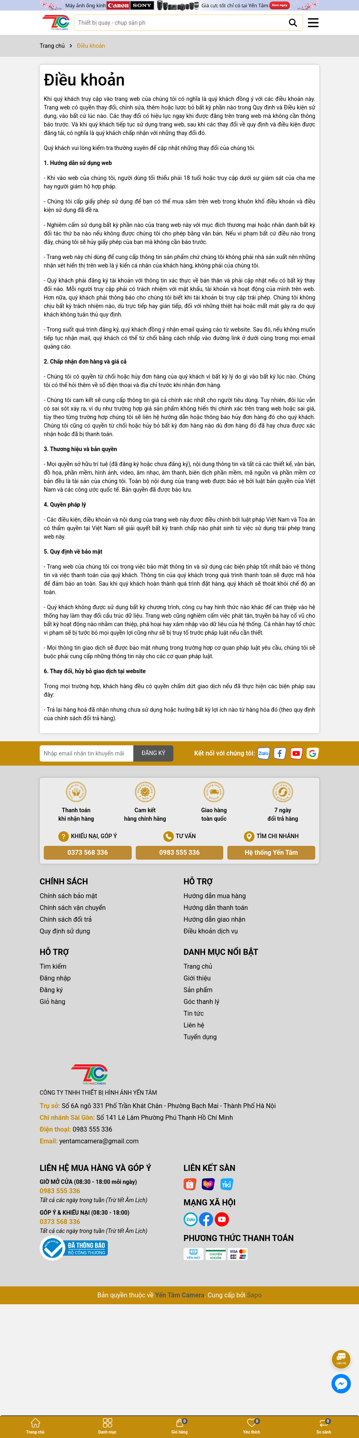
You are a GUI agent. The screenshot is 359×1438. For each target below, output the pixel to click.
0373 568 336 (87, 852)
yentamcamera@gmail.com (99, 1141)
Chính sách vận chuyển (73, 908)
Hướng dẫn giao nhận (215, 919)
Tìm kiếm (53, 966)
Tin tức (194, 1013)
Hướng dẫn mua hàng (215, 896)
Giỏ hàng (52, 1002)
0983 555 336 (179, 852)
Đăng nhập (55, 978)
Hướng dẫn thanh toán (216, 908)
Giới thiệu (197, 978)
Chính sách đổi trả (66, 919)
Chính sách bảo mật (68, 896)
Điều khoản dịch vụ (211, 931)
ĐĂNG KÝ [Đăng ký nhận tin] (153, 753)
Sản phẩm (198, 990)
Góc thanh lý (201, 1002)
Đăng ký (51, 990)
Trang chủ (198, 966)
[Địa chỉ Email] (106, 753)
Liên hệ (194, 1025)
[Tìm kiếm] (293, 23)
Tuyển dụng (200, 1037)
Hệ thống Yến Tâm (271, 852)
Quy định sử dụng (65, 931)
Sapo (254, 1295)
